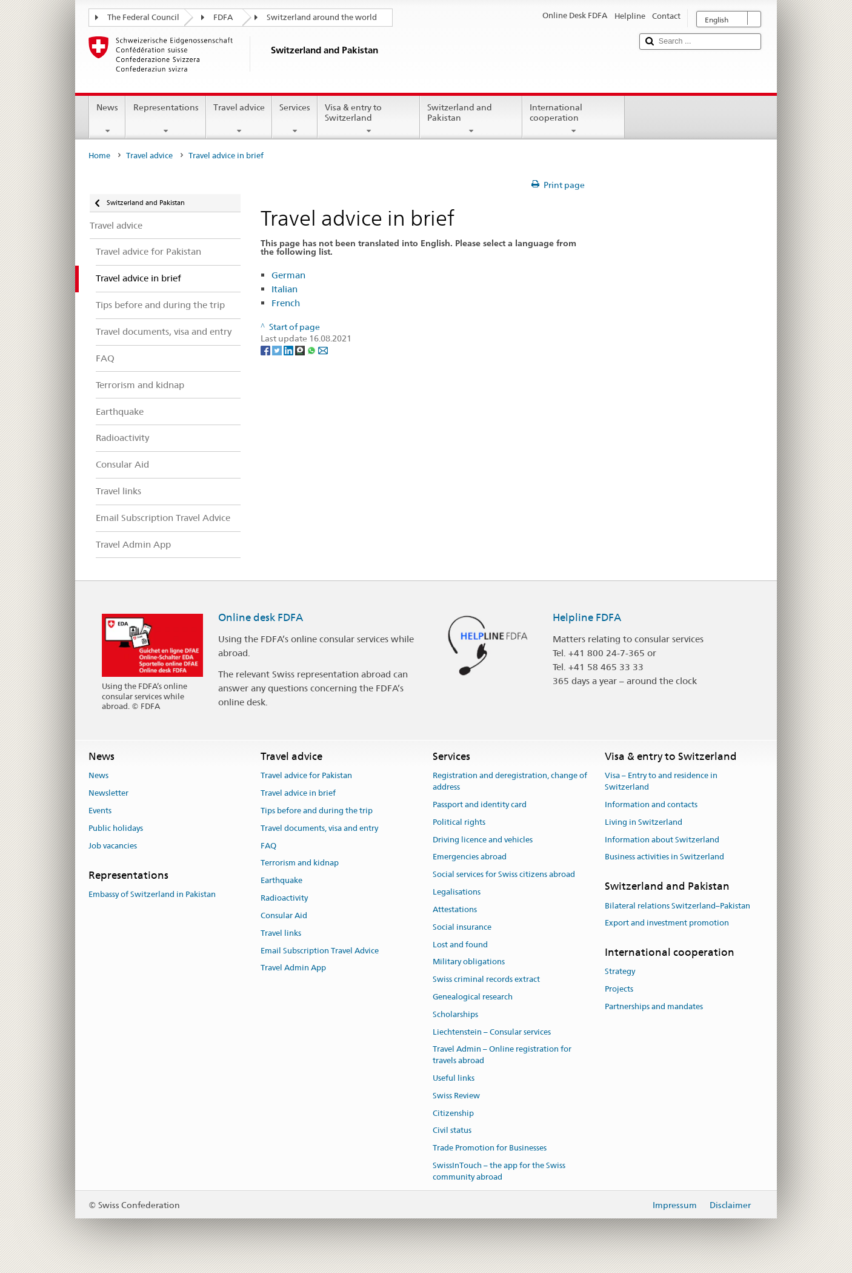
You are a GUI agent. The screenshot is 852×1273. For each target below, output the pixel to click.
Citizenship (453, 1113)
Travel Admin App (293, 968)
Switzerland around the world (322, 17)
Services (295, 118)
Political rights (459, 822)
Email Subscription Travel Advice (320, 950)
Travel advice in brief (298, 793)
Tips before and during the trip (317, 810)
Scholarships (455, 1014)
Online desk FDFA (260, 617)
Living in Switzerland (643, 822)
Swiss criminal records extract (486, 979)
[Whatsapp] (312, 350)
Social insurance (462, 927)
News (107, 118)
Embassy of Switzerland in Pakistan (152, 894)
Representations (165, 118)
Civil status (452, 1130)
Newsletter (108, 793)
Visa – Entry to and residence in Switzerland (661, 781)
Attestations (455, 909)
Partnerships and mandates (654, 1006)
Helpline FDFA (587, 617)
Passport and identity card (480, 804)
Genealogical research (473, 996)
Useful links (453, 1078)
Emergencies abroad (470, 857)
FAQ (268, 845)
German (288, 275)
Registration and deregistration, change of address (510, 781)
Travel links (281, 933)
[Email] (323, 350)
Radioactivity (284, 897)
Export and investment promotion (667, 923)
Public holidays (115, 828)
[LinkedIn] (289, 350)
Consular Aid (284, 915)
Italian (284, 289)
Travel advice (239, 118)
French (285, 303)
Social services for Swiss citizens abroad (504, 874)
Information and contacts (651, 804)
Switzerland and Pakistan (471, 118)
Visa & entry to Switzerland (368, 118)
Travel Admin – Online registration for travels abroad (502, 1055)
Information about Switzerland (662, 839)
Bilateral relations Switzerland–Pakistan (677, 905)
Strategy (620, 971)
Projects (619, 989)
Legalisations (457, 891)
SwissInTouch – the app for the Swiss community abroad (499, 1171)
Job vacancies (112, 845)
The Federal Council (143, 17)
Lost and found (460, 944)
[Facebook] (266, 350)
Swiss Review (456, 1095)
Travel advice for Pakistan (306, 776)
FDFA (223, 17)
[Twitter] (278, 350)
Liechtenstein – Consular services (492, 1031)
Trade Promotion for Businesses (490, 1148)
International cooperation (573, 118)
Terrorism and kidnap (300, 863)
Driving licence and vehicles (483, 839)
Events (99, 810)
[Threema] (301, 350)
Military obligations (469, 962)
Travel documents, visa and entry (319, 828)
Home (99, 155)
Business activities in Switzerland (664, 857)
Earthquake (281, 880)
